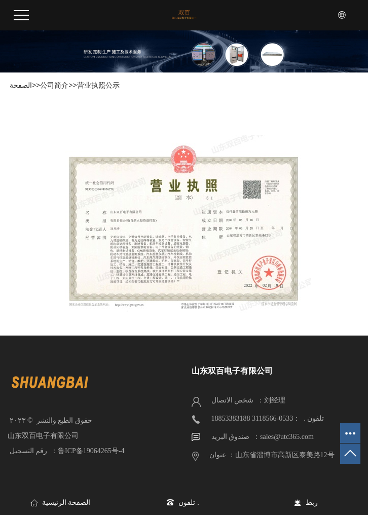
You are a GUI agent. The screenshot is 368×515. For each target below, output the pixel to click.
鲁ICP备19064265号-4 (91, 451)
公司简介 (54, 85)
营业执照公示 (98, 85)
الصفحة (20, 85)
